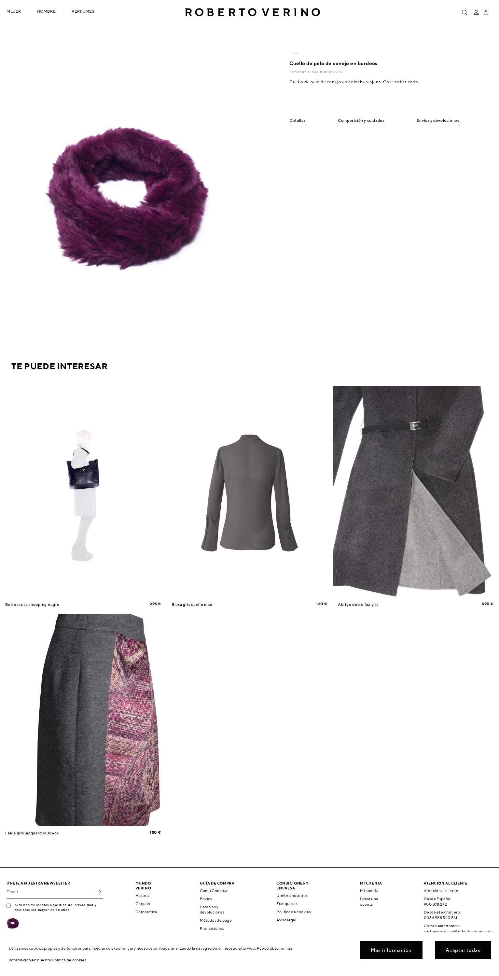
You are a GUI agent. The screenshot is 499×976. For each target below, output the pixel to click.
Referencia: (300, 72)
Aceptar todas (463, 950)
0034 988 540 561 (440, 917)
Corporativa (146, 911)
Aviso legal (286, 919)
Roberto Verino (252, 12)
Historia (142, 895)
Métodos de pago (216, 920)
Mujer (14, 11)
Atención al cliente (441, 890)
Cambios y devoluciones (212, 909)
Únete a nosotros (292, 895)
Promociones (212, 928)
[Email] (50, 892)
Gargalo (142, 903)
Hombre (46, 11)
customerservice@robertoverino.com (458, 931)
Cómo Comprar (214, 890)
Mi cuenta (369, 890)
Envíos (206, 898)
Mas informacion (391, 950)
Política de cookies (293, 911)
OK (98, 892)
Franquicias (287, 903)
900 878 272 (435, 904)
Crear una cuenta (369, 901)
